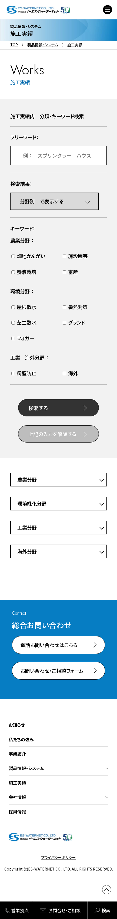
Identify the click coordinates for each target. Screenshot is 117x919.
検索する (38, 407)
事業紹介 (17, 753)
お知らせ (17, 725)
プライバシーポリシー (58, 857)
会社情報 (17, 797)
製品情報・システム (42, 44)
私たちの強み (21, 739)
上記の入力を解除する (52, 433)
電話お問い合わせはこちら (48, 644)
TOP (14, 44)
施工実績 (17, 782)
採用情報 (17, 811)
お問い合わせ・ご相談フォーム (51, 670)
